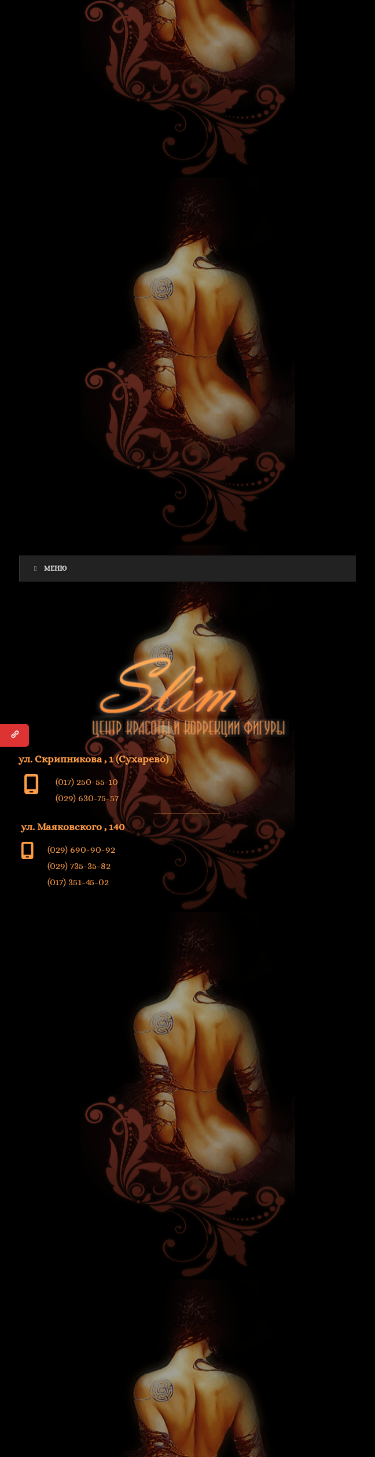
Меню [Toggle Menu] (49, 568)
